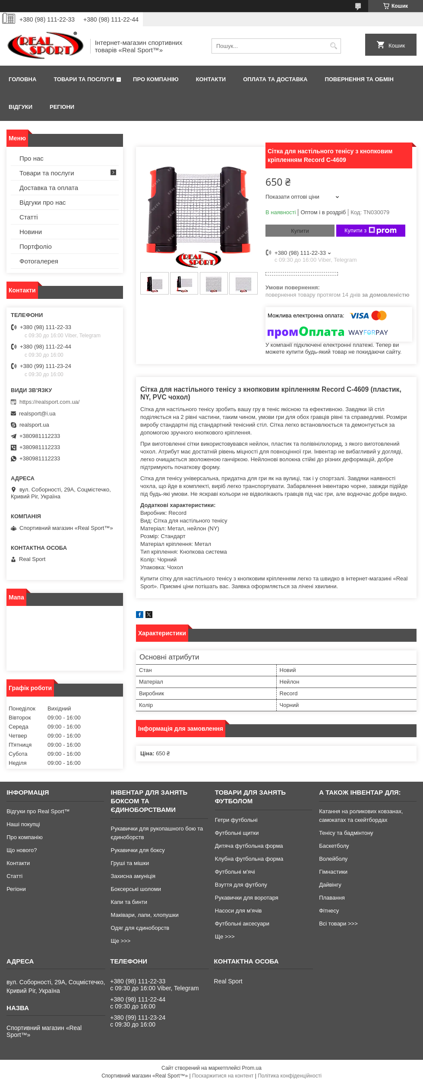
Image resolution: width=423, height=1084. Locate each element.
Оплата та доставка (275, 79)
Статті (28, 217)
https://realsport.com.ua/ (49, 402)
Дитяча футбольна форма (249, 846)
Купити (300, 231)
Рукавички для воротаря (246, 897)
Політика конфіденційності (290, 1076)
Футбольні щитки (237, 833)
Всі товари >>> (338, 923)
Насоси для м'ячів (238, 910)
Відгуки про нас (42, 202)
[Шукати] (333, 46)
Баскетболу (334, 846)
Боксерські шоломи (135, 889)
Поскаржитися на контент (222, 1076)
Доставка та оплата (48, 187)
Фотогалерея (38, 261)
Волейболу (333, 859)
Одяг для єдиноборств (139, 928)
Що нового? (21, 850)
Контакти (211, 79)
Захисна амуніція (132, 876)
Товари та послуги (84, 79)
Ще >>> (120, 941)
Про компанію (156, 79)
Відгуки (20, 107)
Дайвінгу (330, 884)
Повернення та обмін (359, 79)
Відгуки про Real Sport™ (37, 811)
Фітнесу (329, 910)
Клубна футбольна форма (249, 859)
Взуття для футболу (241, 884)
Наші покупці (23, 824)
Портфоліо (35, 246)
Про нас (31, 158)
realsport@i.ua (37, 413)
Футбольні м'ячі (235, 871)
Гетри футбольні (236, 820)
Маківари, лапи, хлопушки (144, 915)
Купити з (370, 231)
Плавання (332, 897)
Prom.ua (252, 1068)
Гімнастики (333, 871)
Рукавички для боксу (137, 850)
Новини (30, 231)
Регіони (62, 107)
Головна (22, 79)
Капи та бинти (128, 902)
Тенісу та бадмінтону (346, 833)
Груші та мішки (129, 863)
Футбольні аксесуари (242, 923)
